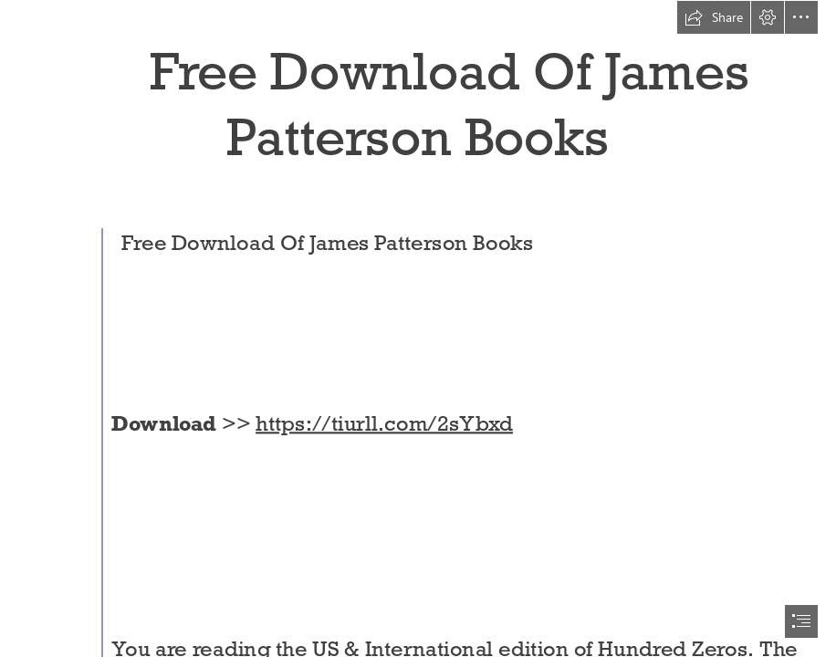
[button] (713, 17)
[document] (418, 328)
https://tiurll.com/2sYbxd (384, 423)
